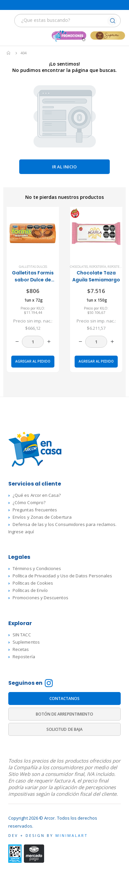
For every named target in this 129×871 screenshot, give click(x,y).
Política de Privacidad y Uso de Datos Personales (62, 576)
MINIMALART (71, 835)
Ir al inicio (64, 167)
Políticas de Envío (30, 590)
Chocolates (79, 266)
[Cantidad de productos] (33, 342)
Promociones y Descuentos (40, 598)
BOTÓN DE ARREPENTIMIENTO (65, 714)
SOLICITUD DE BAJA (64, 729)
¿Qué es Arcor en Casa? (37, 495)
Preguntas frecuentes (35, 510)
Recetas (21, 649)
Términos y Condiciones (37, 568)
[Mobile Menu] (8, 21)
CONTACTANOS (64, 698)
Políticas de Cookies (33, 583)
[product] (33, 233)
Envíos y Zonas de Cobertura (42, 517)
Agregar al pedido (32, 361)
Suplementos (26, 642)
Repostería (97, 266)
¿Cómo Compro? (29, 502)
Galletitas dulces (33, 266)
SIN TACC (22, 635)
